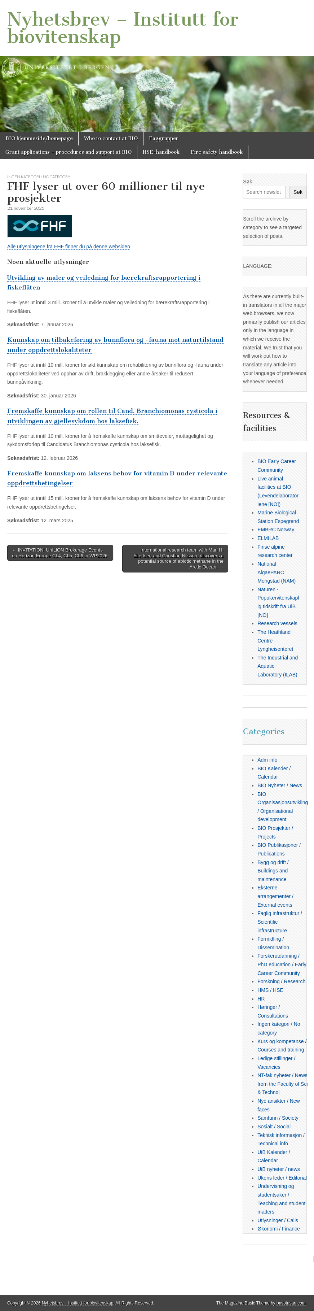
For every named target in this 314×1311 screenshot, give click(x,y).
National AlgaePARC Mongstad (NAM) (276, 572)
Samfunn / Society (277, 1118)
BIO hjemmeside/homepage (39, 138)
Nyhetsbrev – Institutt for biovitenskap (122, 28)
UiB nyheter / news (278, 1169)
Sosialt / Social (274, 1126)
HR (261, 999)
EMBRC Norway (275, 529)
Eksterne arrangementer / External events (275, 896)
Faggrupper (163, 138)
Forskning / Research (281, 981)
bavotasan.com (291, 1303)
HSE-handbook (161, 152)
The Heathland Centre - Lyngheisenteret (275, 640)
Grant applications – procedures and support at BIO (68, 152)
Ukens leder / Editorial (282, 1178)
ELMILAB (268, 538)
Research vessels (277, 623)
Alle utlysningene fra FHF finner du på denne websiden (68, 246)
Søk (247, 181)
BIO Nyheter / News (279, 785)
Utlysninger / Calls (277, 1220)
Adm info (267, 760)
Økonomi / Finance (278, 1229)
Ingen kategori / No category (38, 176)
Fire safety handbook (217, 152)
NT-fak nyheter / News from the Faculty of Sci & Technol (282, 1083)
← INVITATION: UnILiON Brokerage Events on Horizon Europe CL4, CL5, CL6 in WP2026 (59, 552)
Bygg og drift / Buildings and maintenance (272, 870)
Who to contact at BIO (111, 138)
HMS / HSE (270, 990)
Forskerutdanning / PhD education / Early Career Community (281, 964)
